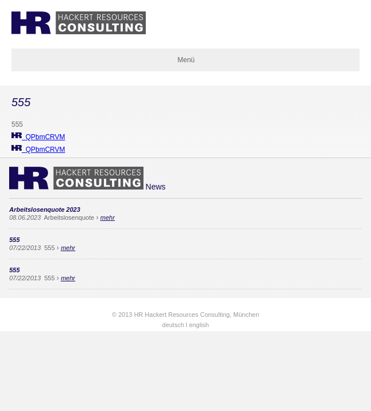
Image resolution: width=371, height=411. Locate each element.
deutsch (173, 324)
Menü (185, 60)
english (199, 324)
